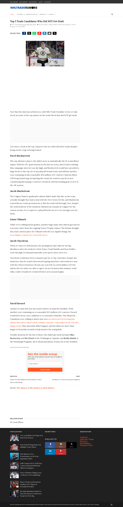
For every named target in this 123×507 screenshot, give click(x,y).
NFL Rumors (14, 2)
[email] (45, 364)
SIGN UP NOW (45, 370)
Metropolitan (31, 14)
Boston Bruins (43, 24)
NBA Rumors (23, 2)
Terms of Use (86, 445)
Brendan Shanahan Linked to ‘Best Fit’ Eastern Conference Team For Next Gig (31, 493)
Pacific (51, 14)
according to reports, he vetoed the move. (29, 235)
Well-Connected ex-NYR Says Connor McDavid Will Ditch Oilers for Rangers (31, 465)
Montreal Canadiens (64, 24)
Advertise (47, 2)
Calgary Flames (52, 24)
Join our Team (87, 439)
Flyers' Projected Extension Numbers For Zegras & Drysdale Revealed (30, 484)
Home (12, 14)
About (40, 2)
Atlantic (20, 14)
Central (43, 14)
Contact (84, 437)
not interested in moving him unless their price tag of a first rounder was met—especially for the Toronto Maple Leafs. (44, 322)
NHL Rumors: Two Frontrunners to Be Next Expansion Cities (29, 456)
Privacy (84, 441)
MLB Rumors (33, 2)
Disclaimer (85, 443)
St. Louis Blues (20, 26)
